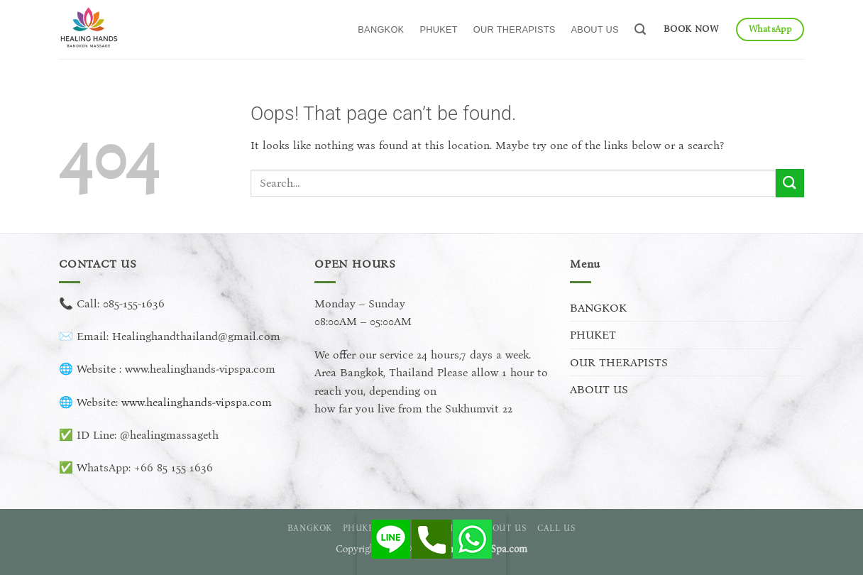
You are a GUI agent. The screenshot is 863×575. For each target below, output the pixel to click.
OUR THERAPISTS (514, 29)
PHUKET (438, 29)
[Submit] (790, 183)
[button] (640, 29)
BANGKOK (381, 29)
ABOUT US (595, 29)
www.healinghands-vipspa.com (196, 402)
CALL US (556, 528)
